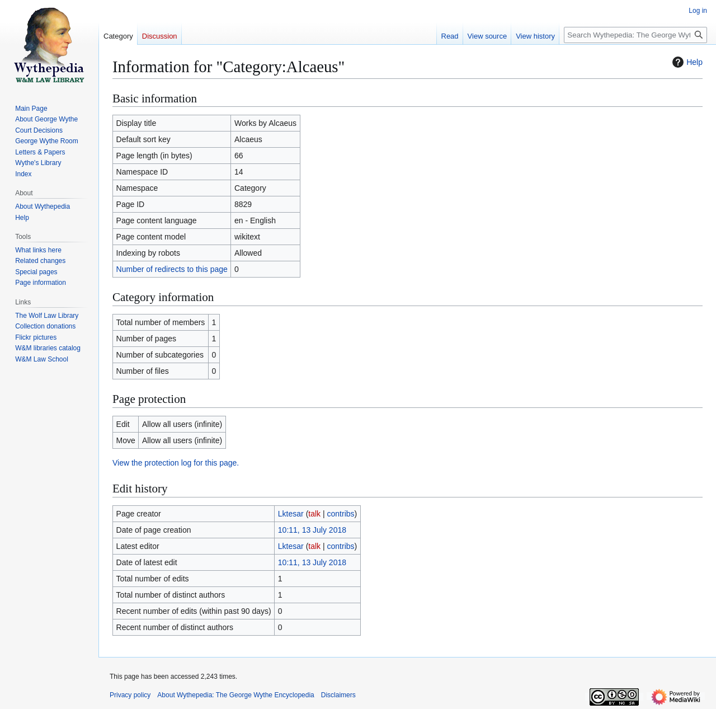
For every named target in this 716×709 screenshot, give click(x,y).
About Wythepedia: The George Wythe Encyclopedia (235, 695)
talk (314, 513)
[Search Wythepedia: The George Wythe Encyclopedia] (635, 35)
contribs (341, 513)
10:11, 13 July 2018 (312, 529)
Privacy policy (130, 695)
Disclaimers (338, 695)
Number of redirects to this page (172, 269)
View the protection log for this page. (175, 462)
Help (686, 62)
